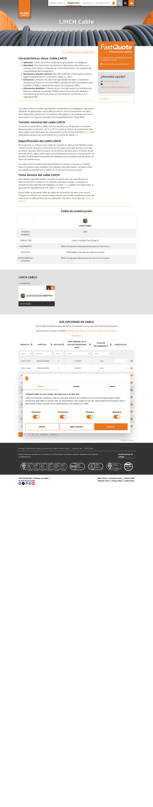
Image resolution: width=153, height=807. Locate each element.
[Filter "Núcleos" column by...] (58, 354)
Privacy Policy (117, 481)
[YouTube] (33, 484)
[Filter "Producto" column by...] (25, 354)
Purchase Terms (115, 479)
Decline (42, 427)
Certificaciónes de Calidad (125, 456)
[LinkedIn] (20, 484)
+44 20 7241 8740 (111, 81)
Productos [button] (72, 3)
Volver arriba (127, 440)
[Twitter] (23, 484)
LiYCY (67, 187)
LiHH (66, 185)
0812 (87, 132)
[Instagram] (26, 484)
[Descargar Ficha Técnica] (48, 288)
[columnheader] (26, 345)
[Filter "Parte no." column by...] (43, 354)
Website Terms (104, 481)
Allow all (111, 427)
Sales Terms (102, 479)
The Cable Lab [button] (101, 3)
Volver (104, 98)
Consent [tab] (40, 386)
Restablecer (76, 336)
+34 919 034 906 (25, 479)
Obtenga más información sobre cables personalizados (92, 331)
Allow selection (76, 427)
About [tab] (112, 386)
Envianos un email (40, 479)
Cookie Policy (129, 481)
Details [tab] (76, 386)
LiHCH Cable (25, 304)
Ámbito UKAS (129, 479)
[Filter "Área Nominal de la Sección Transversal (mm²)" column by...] (78, 354)
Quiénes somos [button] (56, 3)
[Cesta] (53, 288)
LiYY (56, 187)
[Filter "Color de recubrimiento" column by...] (101, 354)
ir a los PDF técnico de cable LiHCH (78, 52)
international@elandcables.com (115, 87)
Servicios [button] (86, 3)
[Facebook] (30, 484)
